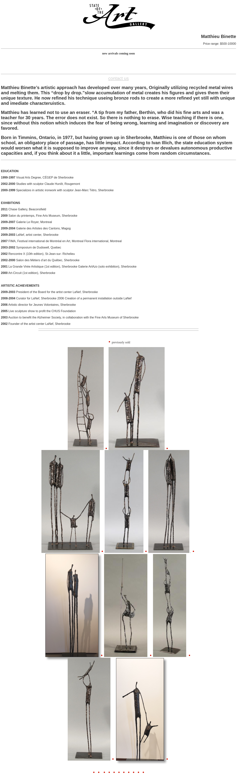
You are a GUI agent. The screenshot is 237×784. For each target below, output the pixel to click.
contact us (118, 78)
